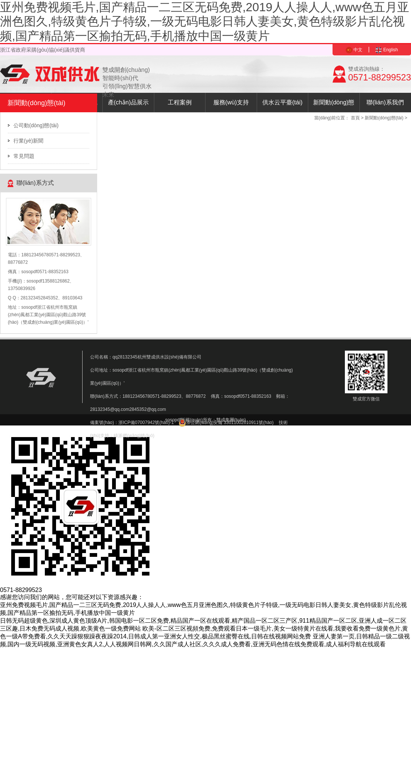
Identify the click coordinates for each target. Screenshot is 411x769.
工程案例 (180, 102)
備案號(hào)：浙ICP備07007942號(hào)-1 (132, 422)
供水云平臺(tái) (282, 102)
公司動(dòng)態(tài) (36, 125)
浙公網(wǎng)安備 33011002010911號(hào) (226, 422)
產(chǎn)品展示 (128, 102)
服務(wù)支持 (231, 102)
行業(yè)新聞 (28, 141)
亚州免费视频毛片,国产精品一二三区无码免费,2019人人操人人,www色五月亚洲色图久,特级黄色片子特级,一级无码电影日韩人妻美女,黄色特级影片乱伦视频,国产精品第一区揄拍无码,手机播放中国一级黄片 (204, 21)
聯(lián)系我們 (385, 102)
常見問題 (23, 156)
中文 (354, 49)
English (386, 49)
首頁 (355, 117)
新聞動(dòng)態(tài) (333, 105)
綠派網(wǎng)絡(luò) (134, 435)
